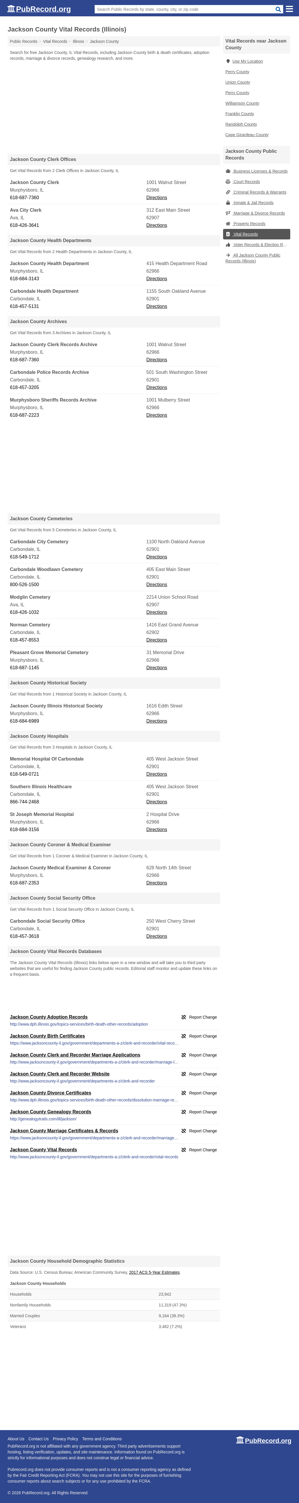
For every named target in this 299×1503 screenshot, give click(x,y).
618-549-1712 (24, 556)
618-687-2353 (24, 882)
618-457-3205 (24, 387)
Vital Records (241, 234)
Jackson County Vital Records (43, 1149)
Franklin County (239, 113)
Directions (156, 197)
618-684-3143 (24, 278)
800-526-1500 (24, 584)
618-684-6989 (24, 721)
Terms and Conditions (102, 1439)
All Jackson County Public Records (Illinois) (252, 258)
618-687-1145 (24, 667)
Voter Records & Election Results (257, 244)
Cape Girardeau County (247, 134)
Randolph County (241, 124)
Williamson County (242, 103)
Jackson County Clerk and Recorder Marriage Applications (75, 1054)
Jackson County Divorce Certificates (50, 1092)
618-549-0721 (24, 774)
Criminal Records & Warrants (255, 192)
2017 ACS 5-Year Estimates (154, 1272)
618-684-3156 (24, 829)
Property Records (245, 223)
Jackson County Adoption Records (49, 1017)
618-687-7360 (24, 197)
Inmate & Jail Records (249, 202)
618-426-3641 (24, 225)
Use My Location (244, 61)
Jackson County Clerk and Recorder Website (59, 1073)
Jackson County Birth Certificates (47, 1035)
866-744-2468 (24, 801)
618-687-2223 (24, 415)
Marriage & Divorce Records (255, 213)
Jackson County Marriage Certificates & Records (64, 1130)
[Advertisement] (114, 107)
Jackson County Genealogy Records (50, 1111)
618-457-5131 (24, 306)
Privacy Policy (65, 1439)
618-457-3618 (24, 936)
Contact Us (38, 1439)
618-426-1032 (24, 612)
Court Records (242, 181)
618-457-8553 (24, 639)
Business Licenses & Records (256, 171)
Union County (237, 82)
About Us (16, 1439)
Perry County (237, 71)
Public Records (23, 41)
